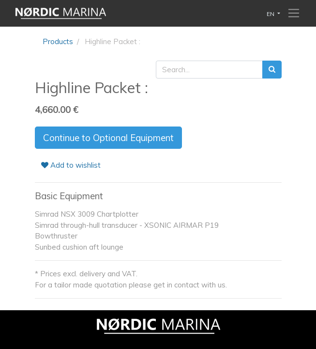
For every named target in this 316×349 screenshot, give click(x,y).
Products (58, 41)
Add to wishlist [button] (71, 165)
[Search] (272, 70)
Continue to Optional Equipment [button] (108, 137)
